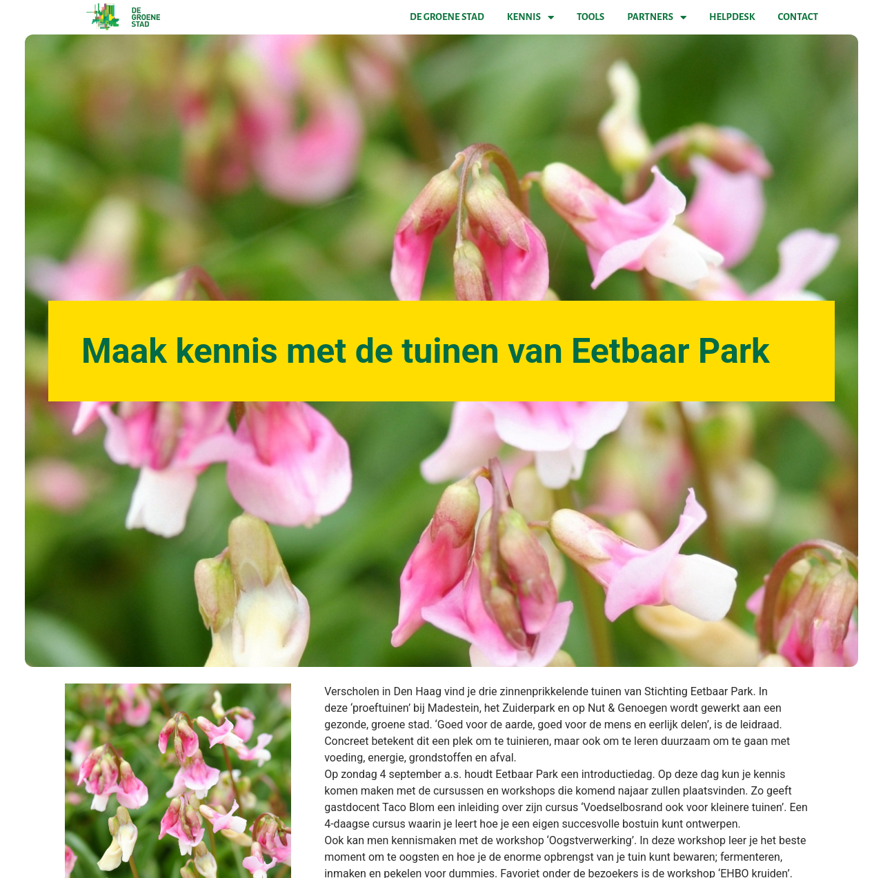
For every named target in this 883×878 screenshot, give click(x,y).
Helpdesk (732, 17)
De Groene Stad (447, 17)
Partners (656, 17)
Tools (590, 17)
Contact (798, 17)
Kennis (530, 17)
